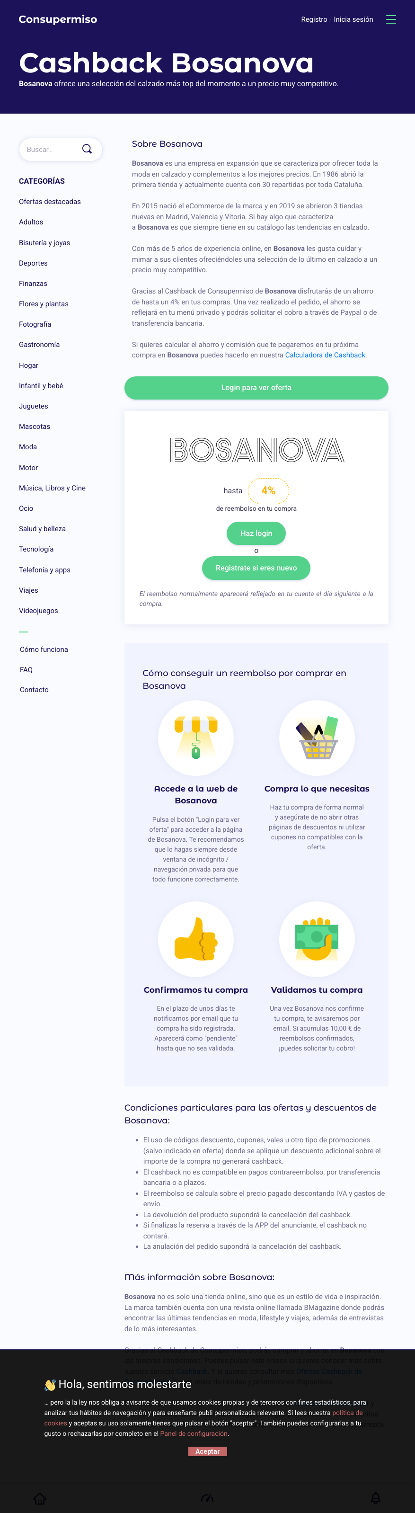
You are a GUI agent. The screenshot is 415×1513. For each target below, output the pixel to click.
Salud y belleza (42, 529)
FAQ (61, 670)
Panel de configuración (194, 1434)
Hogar (28, 365)
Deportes (33, 263)
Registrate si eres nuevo (256, 567)
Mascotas (34, 426)
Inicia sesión (353, 19)
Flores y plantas (44, 304)
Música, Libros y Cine (52, 488)
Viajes (28, 590)
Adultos (31, 222)
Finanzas (33, 283)
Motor (28, 467)
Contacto (61, 690)
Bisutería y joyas (44, 243)
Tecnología (36, 549)
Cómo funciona (61, 650)
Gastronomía (39, 344)
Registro (315, 19)
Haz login (256, 533)
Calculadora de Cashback (325, 355)
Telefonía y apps (45, 570)
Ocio (26, 508)
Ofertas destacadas (50, 201)
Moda (28, 447)
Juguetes (33, 406)
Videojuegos (38, 610)
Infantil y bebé (41, 386)
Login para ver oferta (256, 387)
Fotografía (35, 324)
